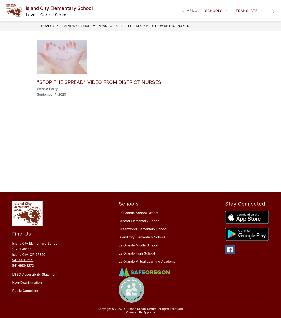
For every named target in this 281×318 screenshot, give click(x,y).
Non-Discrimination (27, 283)
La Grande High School (137, 253)
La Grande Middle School (138, 245)
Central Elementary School (139, 221)
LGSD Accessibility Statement (34, 274)
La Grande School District (138, 213)
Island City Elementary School (65, 26)
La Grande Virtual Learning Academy (147, 261)
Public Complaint (25, 291)
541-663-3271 (22, 260)
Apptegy (149, 312)
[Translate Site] (249, 10)
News (103, 26)
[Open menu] (189, 10)
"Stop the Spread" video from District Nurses (152, 26)
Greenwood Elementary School (143, 229)
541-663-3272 (23, 265)
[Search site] (272, 11)
